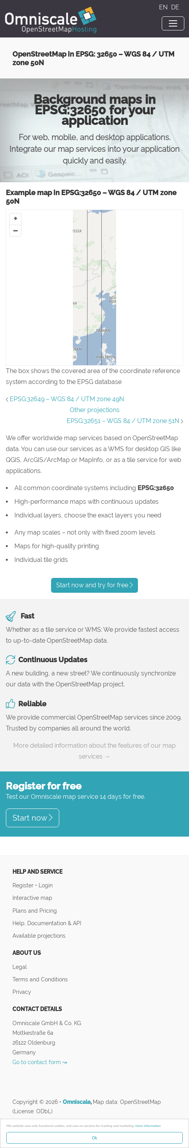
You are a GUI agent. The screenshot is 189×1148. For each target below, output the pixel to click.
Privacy (21, 991)
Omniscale (76, 1102)
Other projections (95, 410)
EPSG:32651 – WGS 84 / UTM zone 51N (123, 421)
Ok (94, 1138)
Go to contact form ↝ (39, 1062)
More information (148, 1125)
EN (164, 7)
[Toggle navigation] (173, 23)
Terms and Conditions (40, 979)
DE (175, 7)
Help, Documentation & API (46, 923)
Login (46, 885)
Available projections (38, 935)
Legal (19, 966)
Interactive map (32, 897)
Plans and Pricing (34, 910)
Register (23, 885)
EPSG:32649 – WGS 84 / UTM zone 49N (67, 399)
